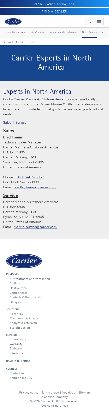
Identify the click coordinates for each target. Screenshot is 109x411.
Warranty (16, 344)
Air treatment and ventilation (30, 278)
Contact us (17, 373)
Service (20, 122)
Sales (7, 122)
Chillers (15, 283)
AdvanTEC (17, 313)
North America (89, 32)
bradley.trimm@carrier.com (35, 187)
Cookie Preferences (54, 405)
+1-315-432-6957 (29, 177)
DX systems (18, 302)
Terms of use (50, 392)
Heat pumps (18, 288)
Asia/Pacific (37, 32)
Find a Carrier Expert (15, 32)
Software (16, 348)
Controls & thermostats (26, 297)
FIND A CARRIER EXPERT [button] (54, 3)
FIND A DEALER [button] (54, 11)
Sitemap (84, 392)
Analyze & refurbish (23, 323)
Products (12, 273)
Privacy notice (28, 392)
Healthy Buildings (18, 361)
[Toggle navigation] (89, 21)
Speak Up (68, 392)
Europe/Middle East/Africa (63, 32)
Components (18, 292)
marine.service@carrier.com (35, 227)
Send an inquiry (21, 377)
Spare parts (18, 339)
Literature (17, 353)
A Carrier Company (54, 397)
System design (20, 327)
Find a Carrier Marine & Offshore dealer (34, 99)
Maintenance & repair (25, 318)
